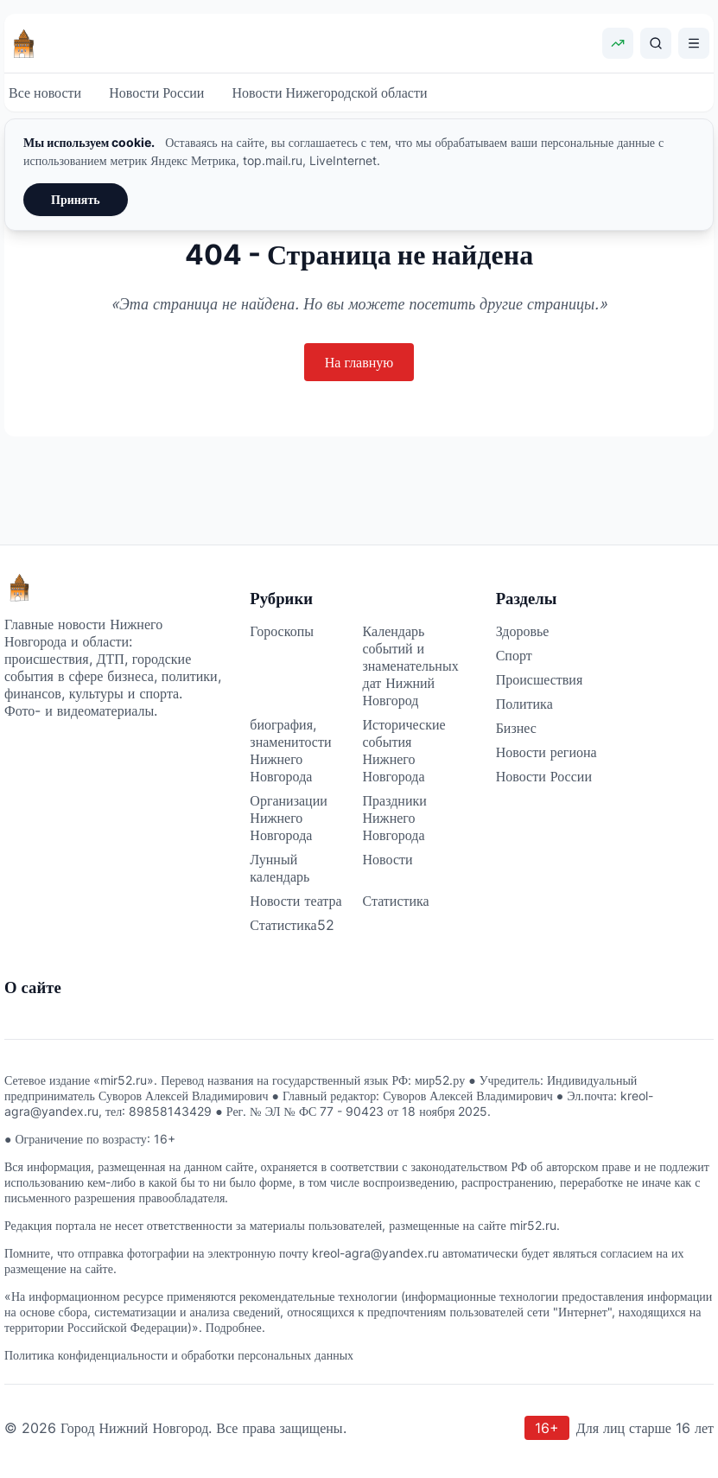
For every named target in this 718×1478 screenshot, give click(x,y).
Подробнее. (235, 1327)
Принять (75, 199)
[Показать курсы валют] (617, 43)
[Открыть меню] (693, 43)
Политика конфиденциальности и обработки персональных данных (178, 1354)
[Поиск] (655, 43)
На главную (359, 362)
